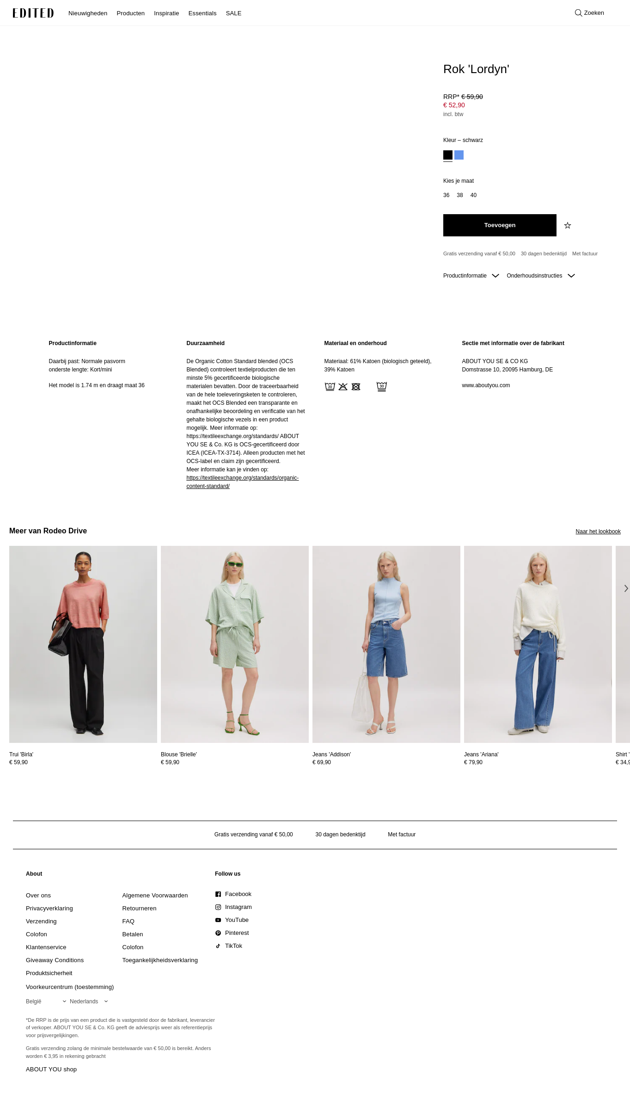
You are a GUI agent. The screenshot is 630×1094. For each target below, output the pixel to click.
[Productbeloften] (528, 254)
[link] (34, 875)
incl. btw (453, 114)
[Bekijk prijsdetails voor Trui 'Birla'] (83, 762)
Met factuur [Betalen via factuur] (585, 253)
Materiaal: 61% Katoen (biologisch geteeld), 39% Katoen (378, 365)
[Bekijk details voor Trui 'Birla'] (83, 644)
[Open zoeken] (589, 13)
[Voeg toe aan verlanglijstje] (568, 225)
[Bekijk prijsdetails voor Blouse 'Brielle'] (235, 762)
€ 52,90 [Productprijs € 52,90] (454, 105)
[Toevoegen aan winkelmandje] (500, 225)
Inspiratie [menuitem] (166, 13)
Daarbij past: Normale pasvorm (87, 361)
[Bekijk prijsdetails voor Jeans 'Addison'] (386, 762)
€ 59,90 (18, 762)
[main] (315, 414)
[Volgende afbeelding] (626, 588)
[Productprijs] (528, 106)
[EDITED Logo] (33, 13)
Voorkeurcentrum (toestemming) (70, 987)
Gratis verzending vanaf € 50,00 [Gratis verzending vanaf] (479, 253)
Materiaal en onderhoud (355, 343)
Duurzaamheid (206, 343)
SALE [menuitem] (234, 13)
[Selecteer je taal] (90, 1001)
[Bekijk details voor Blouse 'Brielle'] (235, 644)
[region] (108, 414)
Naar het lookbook (598, 531)
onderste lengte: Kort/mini (80, 369)
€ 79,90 (473, 762)
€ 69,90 (321, 762)
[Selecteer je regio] (48, 1001)
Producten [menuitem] (130, 13)
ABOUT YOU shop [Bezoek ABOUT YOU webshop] (51, 1069)
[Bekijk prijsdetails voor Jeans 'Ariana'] (538, 762)
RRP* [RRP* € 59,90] (463, 96)
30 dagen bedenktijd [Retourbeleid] (544, 253)
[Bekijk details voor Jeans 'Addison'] (386, 644)
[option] (448, 156)
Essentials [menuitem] (203, 13)
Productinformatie (471, 275)
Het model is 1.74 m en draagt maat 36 (97, 385)
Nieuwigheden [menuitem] (87, 13)
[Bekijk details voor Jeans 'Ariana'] (538, 644)
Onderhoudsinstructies (541, 275)
